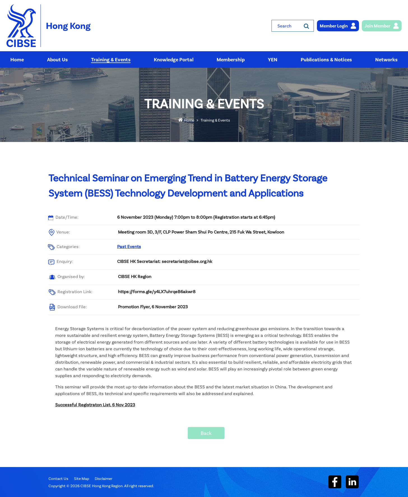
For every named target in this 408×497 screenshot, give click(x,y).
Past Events (129, 246)
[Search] (306, 26)
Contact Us (58, 478)
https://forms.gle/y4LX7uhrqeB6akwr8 (157, 291)
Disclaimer (103, 478)
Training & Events (215, 120)
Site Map (81, 478)
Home (186, 120)
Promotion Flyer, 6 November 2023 (153, 306)
